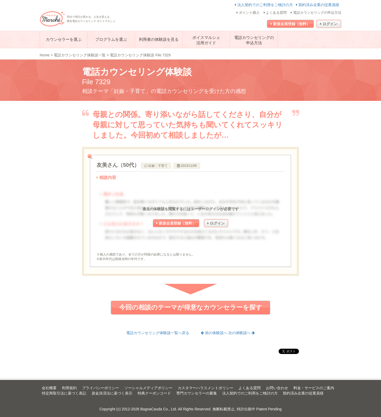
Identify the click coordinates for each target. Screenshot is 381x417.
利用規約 (69, 388)
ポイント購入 (248, 13)
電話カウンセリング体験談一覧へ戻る (157, 333)
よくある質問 (275, 13)
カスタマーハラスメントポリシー (205, 388)
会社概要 (49, 388)
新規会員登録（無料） (290, 24)
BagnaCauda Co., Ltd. (158, 409)
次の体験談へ (241, 333)
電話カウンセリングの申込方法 (316, 13)
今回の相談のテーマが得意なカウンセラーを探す (190, 307)
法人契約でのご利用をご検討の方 (264, 5)
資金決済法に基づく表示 (112, 393)
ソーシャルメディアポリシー (148, 388)
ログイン (328, 24)
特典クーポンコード (154, 393)
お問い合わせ (277, 388)
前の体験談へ (214, 333)
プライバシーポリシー (100, 388)
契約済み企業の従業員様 (317, 5)
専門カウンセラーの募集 (196, 393)
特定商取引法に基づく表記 (64, 393)
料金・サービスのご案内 (313, 388)
